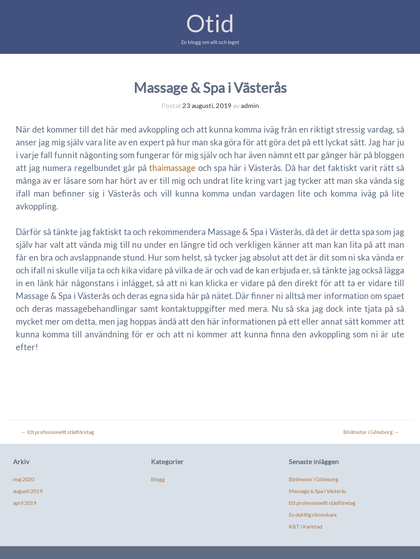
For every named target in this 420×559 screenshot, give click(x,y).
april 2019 (24, 503)
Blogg (158, 479)
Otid (210, 22)
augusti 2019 (27, 491)
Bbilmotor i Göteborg (371, 432)
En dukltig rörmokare (313, 514)
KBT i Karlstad (305, 526)
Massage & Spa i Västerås (317, 491)
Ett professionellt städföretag (57, 432)
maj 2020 (23, 479)
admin (250, 105)
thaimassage (172, 167)
